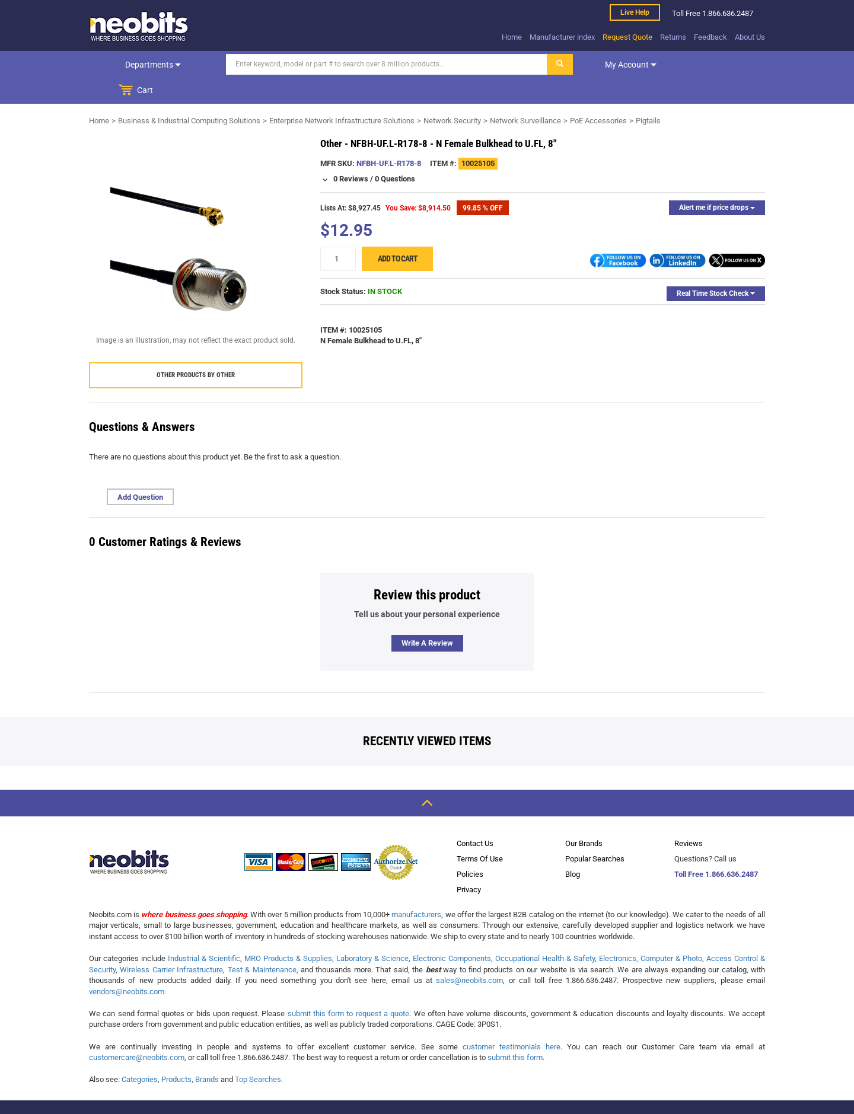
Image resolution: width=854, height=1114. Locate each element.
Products (176, 1053)
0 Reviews (350, 152)
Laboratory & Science (372, 932)
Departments (138, 64)
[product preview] (195, 217)
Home (512, 37)
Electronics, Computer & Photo (650, 932)
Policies (470, 848)
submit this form (515, 1031)
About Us (750, 37)
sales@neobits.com (469, 954)
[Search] (356, 64)
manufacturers (416, 888)
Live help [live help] (634, 12)
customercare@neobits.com (136, 1031)
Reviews (688, 817)
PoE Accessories (598, 94)
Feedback (710, 37)
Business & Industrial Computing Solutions (189, 94)
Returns (673, 37)
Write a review (427, 616)
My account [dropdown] (600, 64)
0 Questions (395, 152)
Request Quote (627, 37)
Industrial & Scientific (204, 932)
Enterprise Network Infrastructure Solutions (342, 94)
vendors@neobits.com (126, 965)
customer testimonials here (511, 1020)
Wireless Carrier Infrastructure (171, 943)
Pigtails (648, 94)
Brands (207, 1053)
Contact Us (475, 817)
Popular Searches (594, 832)
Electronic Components (452, 932)
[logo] (139, 26)
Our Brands (584, 817)
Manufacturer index (562, 37)
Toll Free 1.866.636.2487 (716, 848)
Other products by (196, 349)
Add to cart (398, 232)
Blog (572, 848)
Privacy (469, 863)
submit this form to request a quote (349, 987)
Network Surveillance (525, 94)
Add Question (140, 471)
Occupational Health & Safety (545, 932)
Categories (140, 1053)
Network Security (452, 94)
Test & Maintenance (262, 943)
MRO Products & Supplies (288, 932)
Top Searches (258, 1053)
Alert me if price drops (717, 181)
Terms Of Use (480, 832)
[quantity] (338, 233)
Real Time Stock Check (716, 267)
